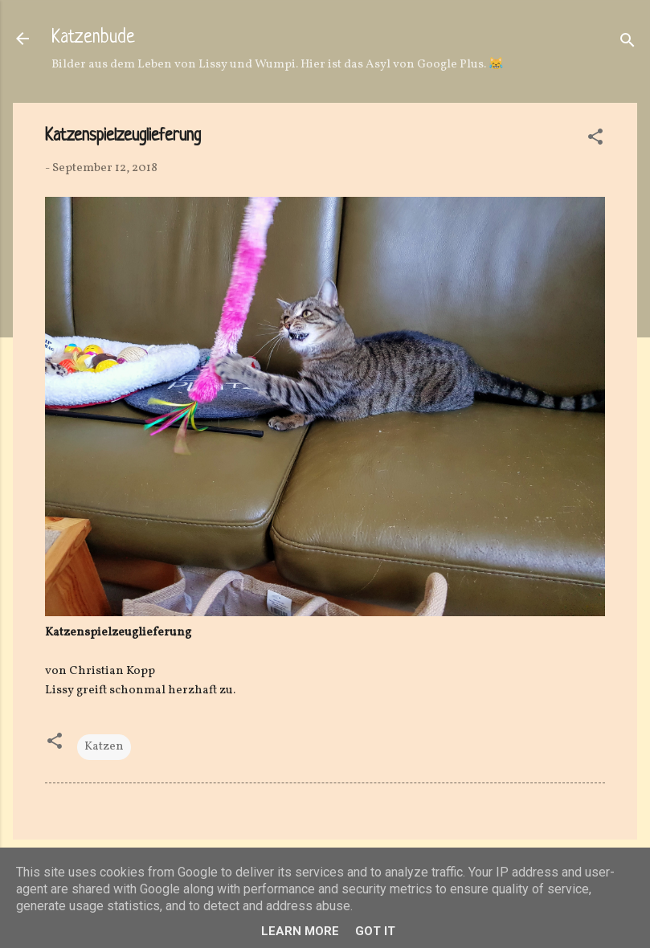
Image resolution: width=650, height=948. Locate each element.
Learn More (300, 931)
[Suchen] (627, 43)
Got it (375, 931)
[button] (595, 140)
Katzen (104, 746)
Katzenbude (93, 38)
